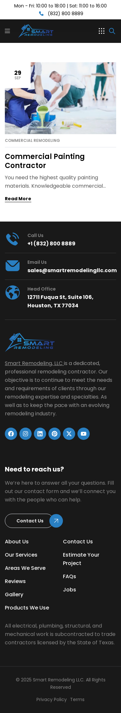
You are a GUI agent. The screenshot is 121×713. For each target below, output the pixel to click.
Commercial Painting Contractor (45, 161)
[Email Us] (12, 265)
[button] (102, 31)
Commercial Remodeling (32, 140)
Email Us (37, 262)
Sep (18, 75)
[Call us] (12, 239)
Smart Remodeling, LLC (34, 363)
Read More (18, 198)
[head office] (12, 292)
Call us (35, 235)
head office (41, 289)
